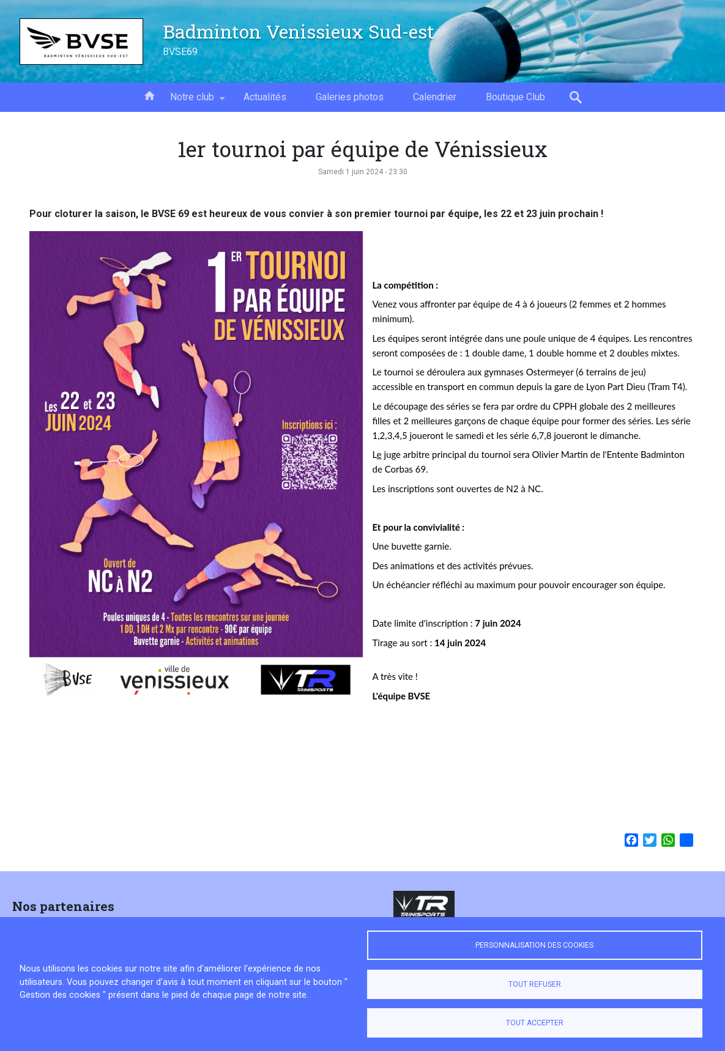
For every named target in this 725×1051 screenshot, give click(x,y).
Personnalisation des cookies (534, 945)
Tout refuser (534, 984)
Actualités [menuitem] (265, 97)
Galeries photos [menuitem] (350, 97)
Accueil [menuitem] (149, 95)
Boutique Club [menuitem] (515, 97)
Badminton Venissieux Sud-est (298, 31)
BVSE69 (180, 51)
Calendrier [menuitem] (434, 97)
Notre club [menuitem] (192, 101)
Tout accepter (534, 1023)
